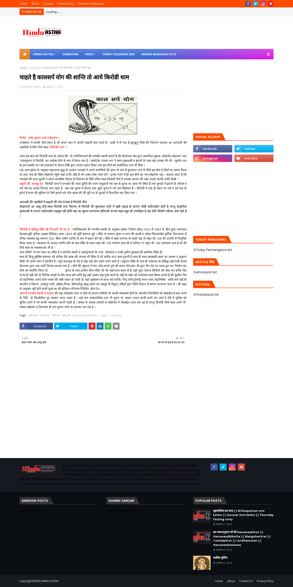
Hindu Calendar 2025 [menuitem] (119, 54)
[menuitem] (25, 54)
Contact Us (246, 581)
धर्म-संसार (44, 315)
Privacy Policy (65, 3)
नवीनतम (56, 315)
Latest (103, 315)
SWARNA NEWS (32, 87)
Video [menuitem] (89, 54)
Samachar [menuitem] (70, 54)
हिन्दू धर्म (66, 315)
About (35, 3)
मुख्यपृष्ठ (23, 68)
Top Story (35, 68)
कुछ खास (33, 315)
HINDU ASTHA (50, 581)
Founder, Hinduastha (91, 3)
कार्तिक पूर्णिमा (220, 558)
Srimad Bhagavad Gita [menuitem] (158, 54)
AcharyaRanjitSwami (85, 315)
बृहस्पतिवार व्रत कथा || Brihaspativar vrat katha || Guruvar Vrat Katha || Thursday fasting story (243, 515)
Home (23, 3)
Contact (48, 3)
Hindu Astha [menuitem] (43, 54)
